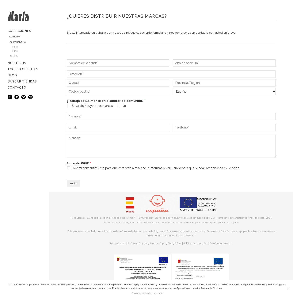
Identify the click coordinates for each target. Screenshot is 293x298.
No (124, 106)
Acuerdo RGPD (79, 163)
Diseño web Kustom (221, 243)
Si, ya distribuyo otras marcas (92, 106)
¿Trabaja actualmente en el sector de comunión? (106, 101)
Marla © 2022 (118, 243)
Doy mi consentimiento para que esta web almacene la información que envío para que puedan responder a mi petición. (156, 168)
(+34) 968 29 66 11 (170, 243)
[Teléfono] (224, 127)
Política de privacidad (195, 243)
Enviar (73, 183)
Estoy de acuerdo (141, 293)
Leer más (158, 293)
